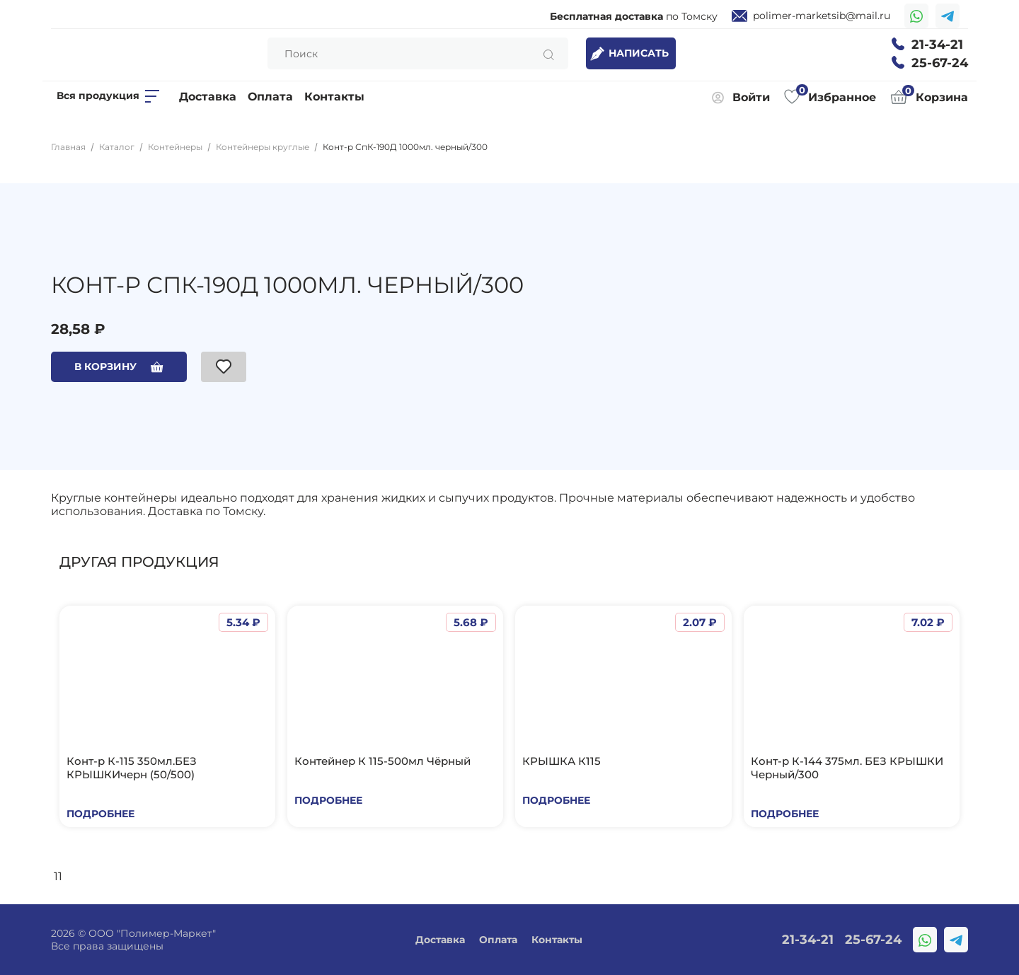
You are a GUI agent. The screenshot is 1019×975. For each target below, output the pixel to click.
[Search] (417, 53)
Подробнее (100, 813)
